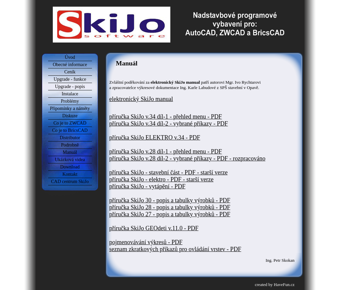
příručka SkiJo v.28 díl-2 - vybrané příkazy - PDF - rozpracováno (187, 158)
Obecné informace (70, 64)
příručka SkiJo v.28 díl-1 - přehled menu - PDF (165, 151)
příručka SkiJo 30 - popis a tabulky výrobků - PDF (169, 200)
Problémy (70, 101)
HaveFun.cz (284, 284)
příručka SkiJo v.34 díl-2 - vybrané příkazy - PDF (168, 123)
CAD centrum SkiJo (70, 181)
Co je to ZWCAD (69, 123)
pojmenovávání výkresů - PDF (145, 242)
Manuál (70, 152)
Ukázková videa (70, 159)
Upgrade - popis (70, 86)
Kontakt (69, 174)
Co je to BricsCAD (70, 130)
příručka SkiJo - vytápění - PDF (147, 186)
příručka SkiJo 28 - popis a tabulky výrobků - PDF (169, 207)
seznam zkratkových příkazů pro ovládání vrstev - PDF (175, 249)
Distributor (70, 137)
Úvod (70, 57)
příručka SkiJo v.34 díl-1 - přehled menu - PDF (165, 116)
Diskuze (70, 115)
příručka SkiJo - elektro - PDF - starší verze (161, 179)
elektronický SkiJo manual (141, 99)
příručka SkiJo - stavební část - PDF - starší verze (168, 172)
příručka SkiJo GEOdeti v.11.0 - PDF (154, 228)
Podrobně (70, 145)
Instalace (70, 93)
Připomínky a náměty (70, 108)
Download (69, 166)
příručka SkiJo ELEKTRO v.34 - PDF (154, 137)
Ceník (69, 71)
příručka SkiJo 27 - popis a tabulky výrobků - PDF (169, 214)
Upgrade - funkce (70, 79)
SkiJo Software (171, 5)
